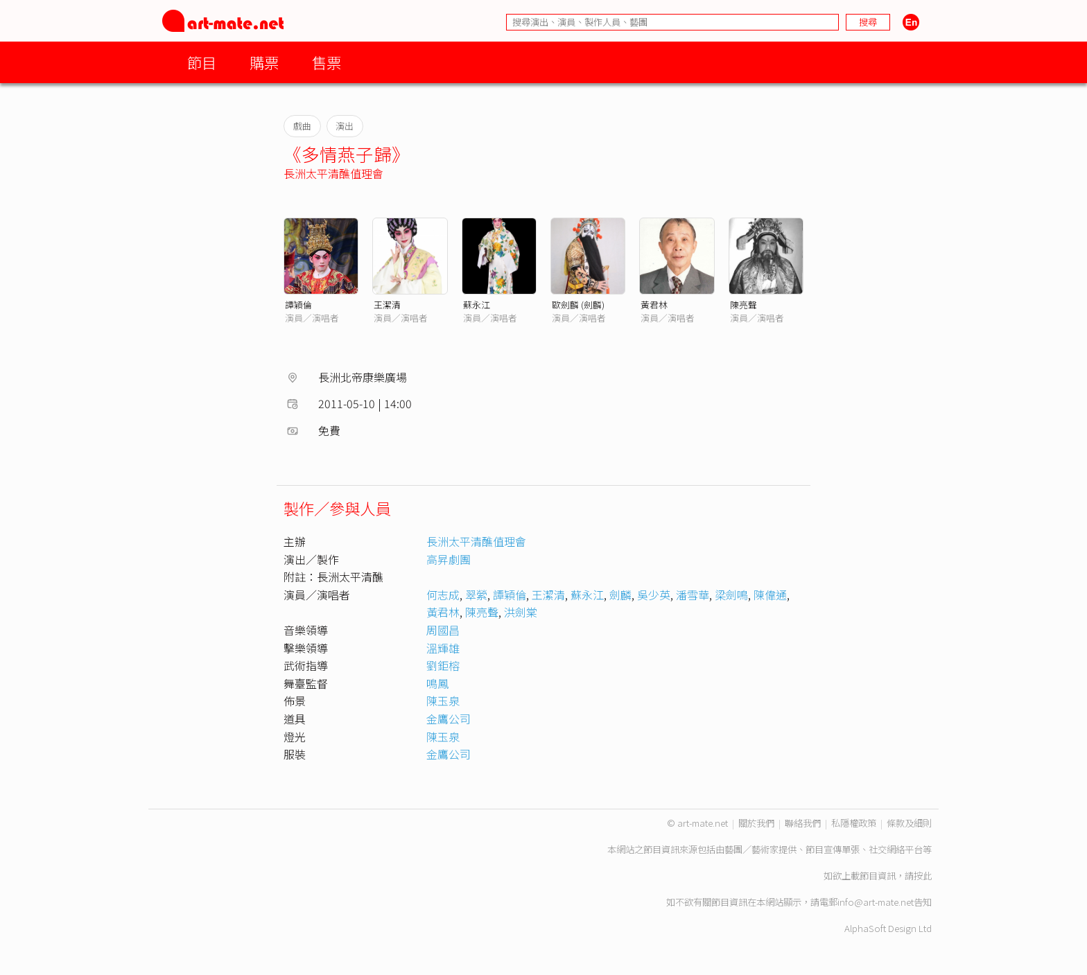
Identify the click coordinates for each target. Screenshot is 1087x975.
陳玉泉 (443, 700)
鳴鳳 (437, 683)
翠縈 (476, 594)
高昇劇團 (448, 559)
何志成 (443, 594)
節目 (201, 62)
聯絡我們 (803, 822)
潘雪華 (692, 594)
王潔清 (387, 304)
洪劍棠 (520, 612)
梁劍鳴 (731, 594)
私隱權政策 (853, 822)
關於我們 (756, 822)
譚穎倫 (298, 304)
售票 (326, 62)
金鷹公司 (448, 718)
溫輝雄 (443, 648)
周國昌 (443, 630)
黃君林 (654, 304)
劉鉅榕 (443, 665)
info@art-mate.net (875, 901)
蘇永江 (476, 304)
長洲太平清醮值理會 (333, 173)
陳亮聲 (743, 304)
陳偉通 (770, 594)
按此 (923, 875)
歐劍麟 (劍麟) (578, 304)
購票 (264, 62)
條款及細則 (909, 822)
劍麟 (620, 594)
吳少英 (653, 594)
